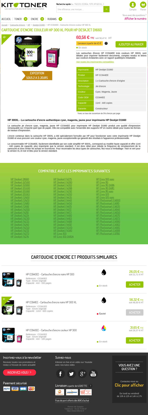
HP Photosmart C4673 (108, 218)
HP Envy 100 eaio (105, 179)
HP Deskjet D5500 (20, 188)
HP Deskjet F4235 (20, 221)
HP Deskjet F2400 (20, 197)
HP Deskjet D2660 (20, 185)
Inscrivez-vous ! (18, 372)
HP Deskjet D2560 (20, 182)
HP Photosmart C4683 (108, 224)
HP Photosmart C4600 (108, 200)
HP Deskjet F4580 (62, 230)
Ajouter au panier (131, 44)
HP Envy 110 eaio (104, 191)
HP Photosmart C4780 (108, 233)
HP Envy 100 (60, 233)
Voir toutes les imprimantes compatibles (95, 62)
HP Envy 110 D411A (105, 185)
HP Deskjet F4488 (62, 221)
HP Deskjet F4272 (20, 230)
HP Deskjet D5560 (20, 191)
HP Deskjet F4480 (62, 215)
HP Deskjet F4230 (20, 218)
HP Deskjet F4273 (20, 233)
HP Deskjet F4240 (20, 224)
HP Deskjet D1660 (20, 179)
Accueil (6, 19)
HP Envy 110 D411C (105, 188)
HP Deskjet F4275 (62, 179)
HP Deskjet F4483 (62, 218)
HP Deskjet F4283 (62, 185)
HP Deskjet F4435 (62, 197)
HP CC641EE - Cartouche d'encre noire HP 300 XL (51, 302)
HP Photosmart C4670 (108, 215)
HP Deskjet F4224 (20, 215)
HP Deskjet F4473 (62, 212)
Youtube (93, 374)
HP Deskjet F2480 (20, 203)
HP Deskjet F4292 (62, 191)
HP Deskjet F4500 (62, 227)
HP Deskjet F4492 (62, 224)
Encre (35, 19)
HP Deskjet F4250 (20, 227)
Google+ (82, 374)
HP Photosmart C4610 (107, 203)
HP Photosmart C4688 (108, 230)
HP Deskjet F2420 (20, 200)
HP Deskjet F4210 (20, 212)
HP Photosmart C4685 (108, 227)
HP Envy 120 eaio (105, 197)
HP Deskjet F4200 (20, 209)
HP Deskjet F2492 (20, 206)
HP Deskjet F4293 (62, 194)
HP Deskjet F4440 (62, 200)
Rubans (52, 19)
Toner (18, 19)
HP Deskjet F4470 (62, 206)
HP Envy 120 (102, 194)
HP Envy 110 (102, 182)
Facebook (60, 374)
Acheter (134, 284)
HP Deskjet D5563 (20, 194)
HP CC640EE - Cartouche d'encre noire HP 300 (50, 274)
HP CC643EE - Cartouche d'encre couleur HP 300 (51, 330)
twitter (71, 374)
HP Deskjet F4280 (62, 182)
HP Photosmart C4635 (108, 206)
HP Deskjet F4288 (62, 188)
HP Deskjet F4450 (62, 203)
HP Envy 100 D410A (63, 236)
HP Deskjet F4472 (62, 209)
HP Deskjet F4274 (20, 236)
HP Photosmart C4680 (108, 221)
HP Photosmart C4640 (108, 209)
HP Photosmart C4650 (108, 212)
